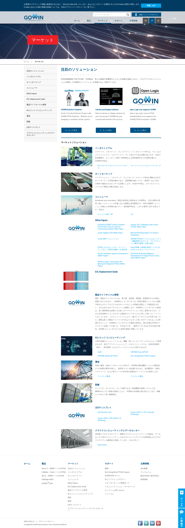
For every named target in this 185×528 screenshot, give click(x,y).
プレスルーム (146, 472)
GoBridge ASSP (48, 479)
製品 (89, 20)
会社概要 (144, 468)
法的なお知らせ (29, 521)
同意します (151, 5)
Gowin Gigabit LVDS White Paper (110, 233)
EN (146, 21)
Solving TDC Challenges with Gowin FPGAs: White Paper (144, 226)
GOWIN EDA (47, 483)
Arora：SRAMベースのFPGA (53, 476)
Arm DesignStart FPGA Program (143, 356)
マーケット (103, 20)
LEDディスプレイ (103, 407)
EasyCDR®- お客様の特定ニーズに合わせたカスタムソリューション (145, 248)
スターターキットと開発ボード (117, 483)
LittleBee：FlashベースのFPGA (54, 472)
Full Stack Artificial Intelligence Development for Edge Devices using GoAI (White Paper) (145, 256)
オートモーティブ (103, 174)
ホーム (77, 20)
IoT (132, 214)
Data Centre (102, 445)
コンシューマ (101, 197)
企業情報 (133, 20)
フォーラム (109, 494)
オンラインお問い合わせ (114, 490)
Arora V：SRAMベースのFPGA (54, 468)
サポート (119, 20)
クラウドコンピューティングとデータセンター (117, 430)
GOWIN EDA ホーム (112, 476)
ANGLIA (63, 524)
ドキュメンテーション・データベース (120, 487)
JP (152, 21)
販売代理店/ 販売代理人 (150, 476)
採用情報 (144, 479)
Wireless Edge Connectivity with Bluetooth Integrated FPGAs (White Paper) (111, 264)
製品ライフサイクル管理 (106, 295)
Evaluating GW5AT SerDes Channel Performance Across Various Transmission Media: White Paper (111, 227)
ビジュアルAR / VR (105, 214)
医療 (97, 384)
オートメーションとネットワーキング (146, 166)
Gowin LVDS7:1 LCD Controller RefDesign (142, 413)
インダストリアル (103, 148)
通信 (97, 362)
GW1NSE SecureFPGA (139, 352)
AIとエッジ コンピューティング (110, 337)
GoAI (100, 352)
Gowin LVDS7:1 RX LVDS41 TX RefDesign (109, 419)
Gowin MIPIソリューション (108, 239)
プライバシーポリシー (46, 521)
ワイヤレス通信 (137, 376)
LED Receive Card (104, 412)
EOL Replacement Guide (106, 272)
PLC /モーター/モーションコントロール (113, 167)
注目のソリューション (76, 468)
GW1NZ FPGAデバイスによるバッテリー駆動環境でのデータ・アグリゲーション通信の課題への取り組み (146, 241)
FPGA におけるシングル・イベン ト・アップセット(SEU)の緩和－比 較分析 (113, 248)
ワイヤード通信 (104, 376)
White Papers (101, 220)
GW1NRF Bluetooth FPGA (107, 356)
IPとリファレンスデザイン (115, 479)
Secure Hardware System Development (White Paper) (113, 255)
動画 (106, 468)
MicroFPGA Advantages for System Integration (144, 234)
